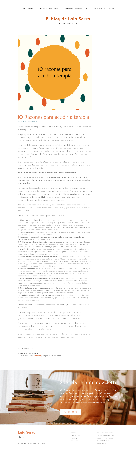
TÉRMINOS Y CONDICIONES (106, 435)
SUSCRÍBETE (70, 412)
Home (24, 9)
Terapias (31, 9)
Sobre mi (57, 9)
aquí (71, 337)
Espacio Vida (68, 9)
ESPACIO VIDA (75, 435)
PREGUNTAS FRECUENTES (105, 433)
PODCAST (74, 438)
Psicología (32, 121)
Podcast (78, 9)
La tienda (88, 9)
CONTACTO (74, 441)
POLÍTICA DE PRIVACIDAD (105, 438)
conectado (37, 356)
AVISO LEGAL (101, 443)
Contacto (98, 9)
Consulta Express (44, 9)
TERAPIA (73, 433)
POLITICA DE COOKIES (104, 440)
